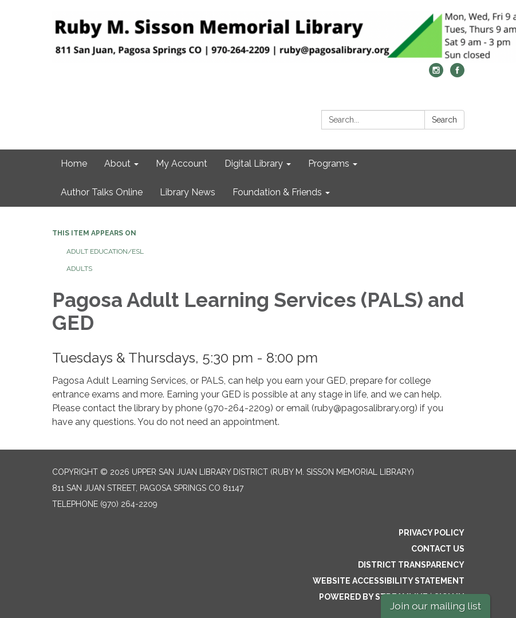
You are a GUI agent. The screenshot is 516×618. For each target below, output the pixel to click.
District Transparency (411, 564)
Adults (79, 269)
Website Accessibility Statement (388, 580)
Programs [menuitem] (328, 163)
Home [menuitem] (74, 163)
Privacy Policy (431, 532)
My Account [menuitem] (181, 163)
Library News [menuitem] (187, 192)
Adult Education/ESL (105, 251)
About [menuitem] (117, 163)
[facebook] (457, 74)
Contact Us (437, 548)
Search (444, 119)
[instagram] (436, 74)
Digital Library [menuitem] (253, 163)
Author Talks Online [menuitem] (102, 192)
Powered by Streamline (373, 596)
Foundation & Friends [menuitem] (277, 192)
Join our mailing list (435, 606)
